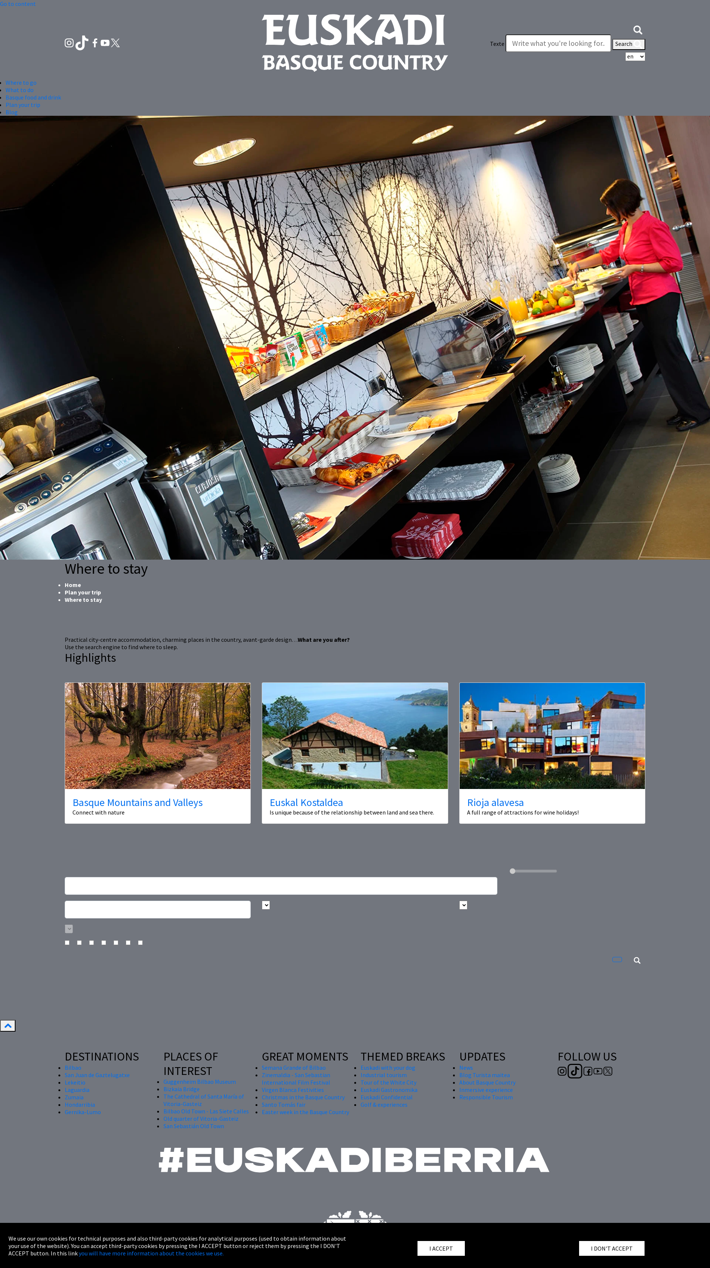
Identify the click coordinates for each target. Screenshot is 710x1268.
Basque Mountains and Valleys (137, 802)
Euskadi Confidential (387, 1097)
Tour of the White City (388, 1082)
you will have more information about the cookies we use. (151, 1253)
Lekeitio (75, 1082)
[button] (637, 29)
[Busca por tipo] (463, 905)
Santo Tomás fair (283, 1104)
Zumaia (74, 1097)
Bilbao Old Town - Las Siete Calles (206, 1111)
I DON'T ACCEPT (612, 1248)
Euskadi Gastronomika (389, 1089)
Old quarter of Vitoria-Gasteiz (201, 1118)
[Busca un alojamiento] (281, 886)
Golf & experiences (384, 1104)
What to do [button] (20, 90)
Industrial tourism (384, 1075)
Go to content (18, 3)
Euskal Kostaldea (306, 802)
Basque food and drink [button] (33, 97)
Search (628, 44)
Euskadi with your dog (388, 1067)
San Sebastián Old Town (193, 1126)
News (466, 1067)
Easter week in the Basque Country (305, 1112)
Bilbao (73, 1067)
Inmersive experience (486, 1089)
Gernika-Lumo (83, 1112)
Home (73, 585)
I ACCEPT (441, 1248)
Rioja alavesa (495, 802)
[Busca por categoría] (69, 928)
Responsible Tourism (486, 1097)
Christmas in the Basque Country (303, 1097)
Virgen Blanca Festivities (293, 1089)
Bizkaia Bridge (181, 1089)
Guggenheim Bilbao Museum (199, 1081)
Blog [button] (12, 112)
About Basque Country (487, 1082)
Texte (497, 43)
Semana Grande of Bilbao (294, 1067)
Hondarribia (80, 1104)
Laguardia (77, 1089)
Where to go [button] (21, 82)
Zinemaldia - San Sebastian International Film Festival (296, 1078)
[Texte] (558, 43)
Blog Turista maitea (484, 1075)
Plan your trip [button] (23, 104)
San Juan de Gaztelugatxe (97, 1075)
